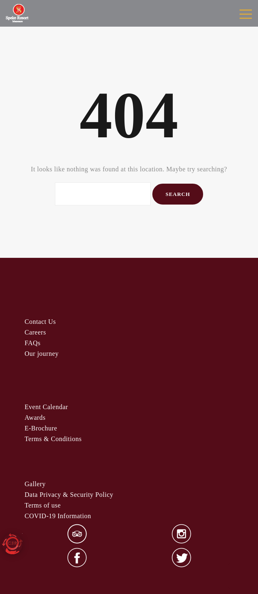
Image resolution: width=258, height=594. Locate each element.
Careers (35, 332)
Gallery (35, 483)
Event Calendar (46, 406)
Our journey (42, 353)
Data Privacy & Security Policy (69, 494)
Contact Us (40, 321)
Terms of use (43, 505)
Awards (35, 417)
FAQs (33, 342)
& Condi (53, 438)
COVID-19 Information (58, 515)
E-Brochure (41, 428)
